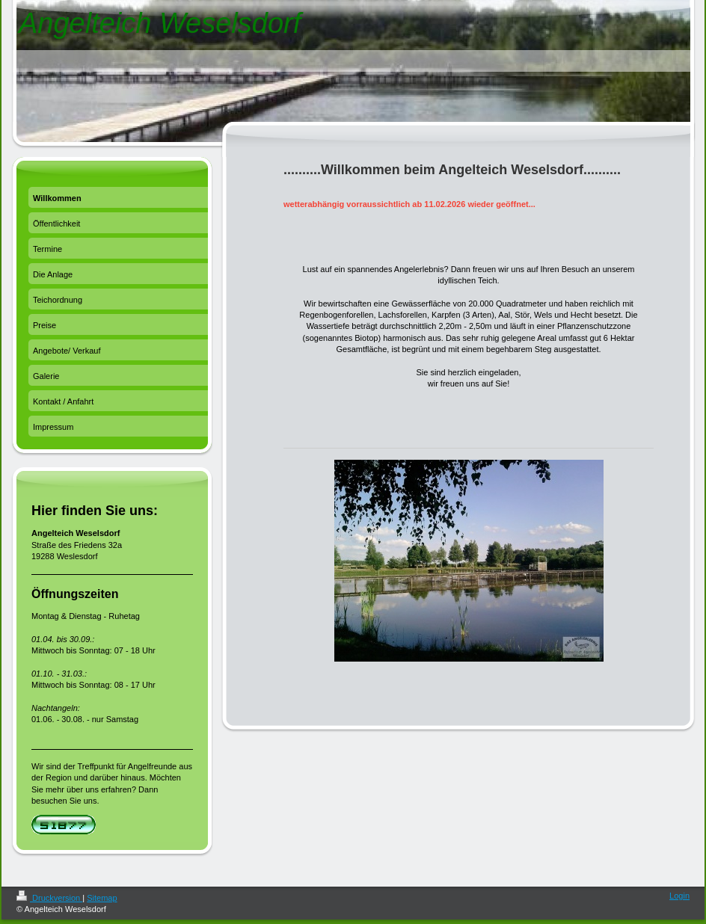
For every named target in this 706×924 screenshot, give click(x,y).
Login (679, 895)
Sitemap (102, 897)
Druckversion (49, 897)
